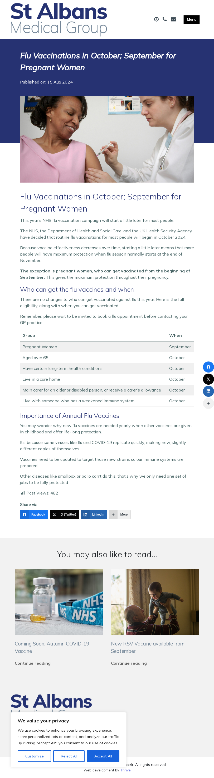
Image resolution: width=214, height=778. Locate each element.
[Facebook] (34, 514)
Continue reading (33, 663)
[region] (69, 739)
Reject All (69, 756)
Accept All (103, 756)
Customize (34, 756)
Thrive (125, 770)
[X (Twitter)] (64, 514)
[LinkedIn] (94, 514)
